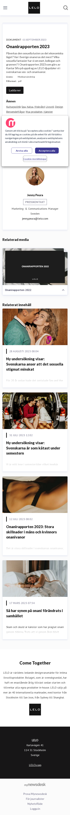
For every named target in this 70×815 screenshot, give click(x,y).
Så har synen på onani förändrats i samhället (34, 613)
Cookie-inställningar (35, 158)
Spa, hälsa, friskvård (33, 107)
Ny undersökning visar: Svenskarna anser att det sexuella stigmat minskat (34, 364)
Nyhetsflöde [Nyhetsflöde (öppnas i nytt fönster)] (35, 803)
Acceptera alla (47, 150)
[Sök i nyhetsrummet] (65, 7)
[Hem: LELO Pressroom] (34, 8)
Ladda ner (15, 90)
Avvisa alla (22, 150)
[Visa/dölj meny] (5, 7)
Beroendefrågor (15, 111)
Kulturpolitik (13, 107)
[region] (35, 141)
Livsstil (50, 107)
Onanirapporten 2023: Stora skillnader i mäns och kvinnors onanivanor (31, 531)
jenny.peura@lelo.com (35, 218)
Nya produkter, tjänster (39, 111)
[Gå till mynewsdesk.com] (35, 784)
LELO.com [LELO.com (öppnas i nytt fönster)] (35, 765)
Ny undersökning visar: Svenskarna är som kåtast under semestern (33, 447)
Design (59, 107)
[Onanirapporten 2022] (35, 266)
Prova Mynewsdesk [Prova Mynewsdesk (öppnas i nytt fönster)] (35, 793)
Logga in (35, 808)
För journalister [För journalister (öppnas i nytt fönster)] (35, 798)
